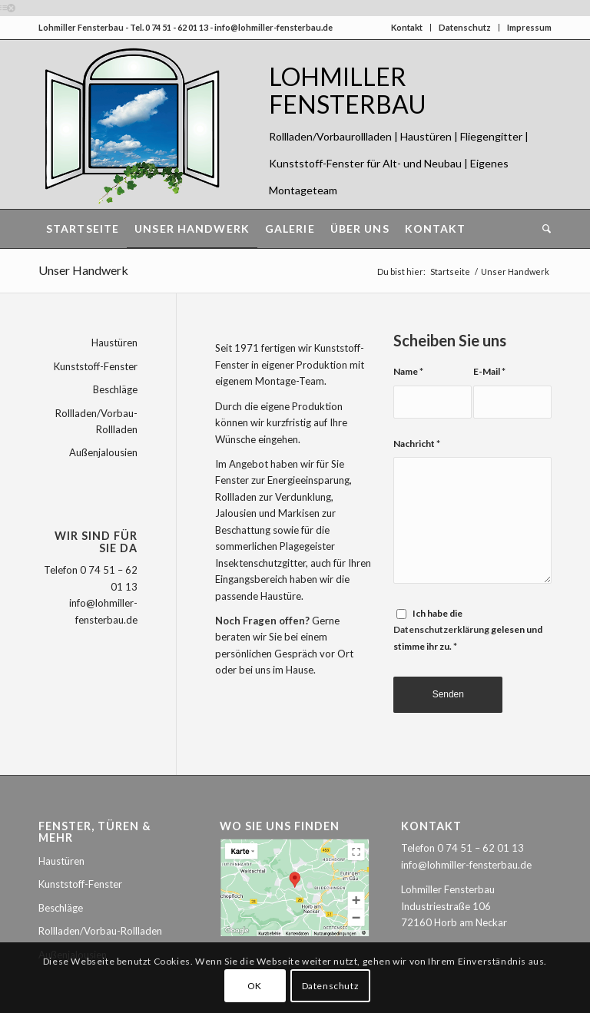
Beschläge (115, 389)
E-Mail (489, 371)
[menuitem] (82, 229)
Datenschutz (465, 27)
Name (408, 371)
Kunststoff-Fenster (96, 366)
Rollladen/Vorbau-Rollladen (96, 421)
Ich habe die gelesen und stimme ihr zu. (467, 629)
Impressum (529, 27)
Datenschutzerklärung (441, 629)
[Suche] (543, 229)
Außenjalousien (103, 452)
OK (254, 985)
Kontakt (407, 27)
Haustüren (114, 342)
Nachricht (416, 443)
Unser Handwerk (83, 270)
